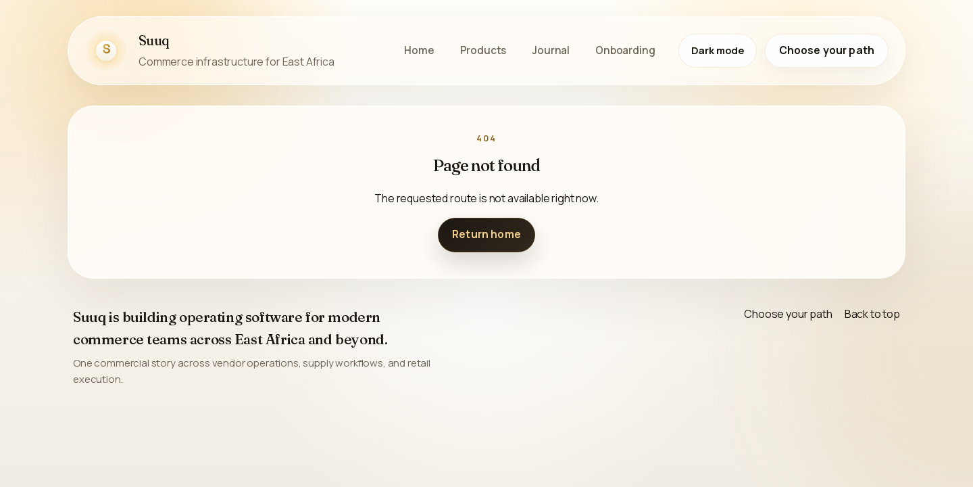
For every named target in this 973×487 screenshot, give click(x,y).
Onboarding (625, 50)
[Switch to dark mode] (717, 51)
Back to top (872, 313)
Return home (486, 234)
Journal (551, 50)
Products (483, 50)
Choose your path (826, 50)
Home (419, 50)
